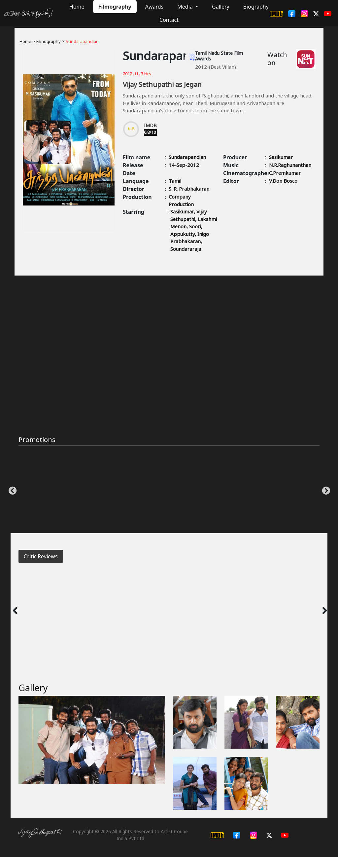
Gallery (220, 6)
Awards (154, 6)
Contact (169, 19)
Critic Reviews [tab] (41, 556)
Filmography (114, 6)
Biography (256, 6)
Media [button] (185, 6)
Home (76, 6)
